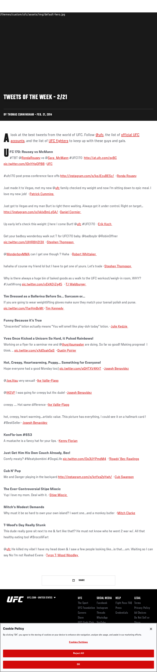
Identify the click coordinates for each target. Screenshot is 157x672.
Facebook (102, 603)
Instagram (102, 608)
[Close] (151, 629)
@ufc (99, 135)
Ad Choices (140, 613)
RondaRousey (30, 158)
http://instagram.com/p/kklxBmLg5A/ (31, 212)
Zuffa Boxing (118, 14)
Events (10, 14)
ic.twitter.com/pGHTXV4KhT (81, 369)
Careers (82, 613)
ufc (57, 188)
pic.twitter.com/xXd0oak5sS (34, 351)
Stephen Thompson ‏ (60, 242)
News (57, 14)
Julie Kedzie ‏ (119, 326)
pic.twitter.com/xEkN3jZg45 (42, 284)
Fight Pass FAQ (123, 603)
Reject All (78, 653)
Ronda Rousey (127, 176)
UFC (49, 164)
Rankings (26, 14)
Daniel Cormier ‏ (70, 212)
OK (78, 664)
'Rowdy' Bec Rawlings (124, 459)
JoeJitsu (12, 381)
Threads (101, 613)
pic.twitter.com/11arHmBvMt (23, 308)
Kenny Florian (68, 441)
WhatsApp (102, 618)
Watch (99, 14)
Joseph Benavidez (116, 369)
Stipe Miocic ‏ (58, 495)
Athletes (43, 14)
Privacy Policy (142, 608)
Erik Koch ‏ (105, 224)
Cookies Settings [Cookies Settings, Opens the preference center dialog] (78, 642)
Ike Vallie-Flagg (47, 381)
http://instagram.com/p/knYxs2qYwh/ (85, 477)
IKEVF (10, 393)
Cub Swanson (124, 477)
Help (118, 598)
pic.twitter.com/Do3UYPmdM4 (84, 459)
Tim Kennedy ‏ (55, 308)
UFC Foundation (86, 608)
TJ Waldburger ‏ (76, 284)
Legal (137, 598)
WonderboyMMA (18, 254)
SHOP (134, 14)
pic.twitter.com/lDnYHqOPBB (24, 164)
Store (81, 618)
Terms (137, 603)
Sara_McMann (58, 158)
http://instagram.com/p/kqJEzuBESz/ (87, 176)
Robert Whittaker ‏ (84, 254)
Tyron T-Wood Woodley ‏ (62, 555)
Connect (84, 14)
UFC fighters (58, 141)
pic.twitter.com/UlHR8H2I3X (24, 242)
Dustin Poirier (66, 351)
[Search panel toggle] (144, 14)
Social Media (104, 598)
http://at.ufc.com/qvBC (100, 158)
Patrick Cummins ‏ (42, 194)
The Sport (83, 603)
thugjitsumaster (73, 345)
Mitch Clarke (126, 513)
